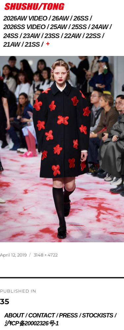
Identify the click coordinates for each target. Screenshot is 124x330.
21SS (32, 44)
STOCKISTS (97, 315)
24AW (99, 26)
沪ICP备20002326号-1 (31, 323)
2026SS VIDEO (24, 26)
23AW (31, 35)
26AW (60, 18)
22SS (93, 35)
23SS (52, 35)
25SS (79, 26)
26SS (80, 18)
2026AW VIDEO (25, 18)
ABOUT (14, 315)
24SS (10, 35)
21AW (11, 44)
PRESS (68, 315)
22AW (72, 35)
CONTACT (41, 315)
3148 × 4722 (46, 255)
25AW (58, 26)
